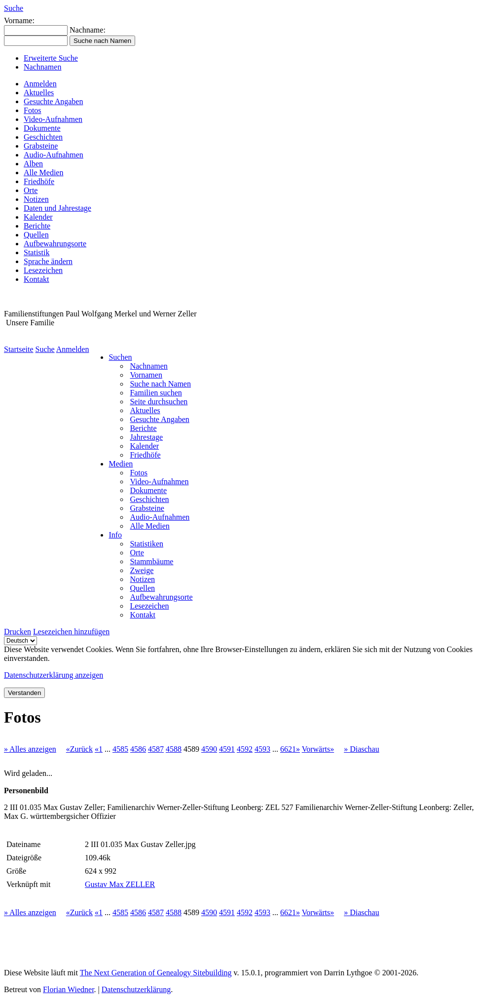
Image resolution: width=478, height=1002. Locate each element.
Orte (30, 190)
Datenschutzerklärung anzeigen (53, 675)
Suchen (120, 357)
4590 (209, 749)
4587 (156, 749)
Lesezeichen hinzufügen (71, 631)
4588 (174, 749)
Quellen (36, 235)
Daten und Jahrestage (57, 208)
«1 (99, 749)
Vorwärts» (318, 749)
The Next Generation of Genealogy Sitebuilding (156, 972)
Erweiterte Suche (51, 58)
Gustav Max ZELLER (120, 884)
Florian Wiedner (68, 989)
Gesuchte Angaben (53, 101)
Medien (121, 464)
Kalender (38, 217)
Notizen (36, 199)
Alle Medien (43, 172)
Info (115, 535)
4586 (138, 749)
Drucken (17, 631)
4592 (245, 749)
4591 (227, 749)
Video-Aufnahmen (53, 119)
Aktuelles (39, 92)
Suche (13, 8)
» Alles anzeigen (30, 749)
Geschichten (43, 137)
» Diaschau (361, 749)
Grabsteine (41, 146)
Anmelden (40, 83)
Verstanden (24, 692)
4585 (120, 749)
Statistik (36, 252)
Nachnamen (42, 67)
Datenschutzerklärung (136, 989)
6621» (290, 749)
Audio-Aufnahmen (53, 155)
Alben (33, 163)
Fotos (32, 110)
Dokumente (42, 128)
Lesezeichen (43, 270)
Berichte (37, 226)
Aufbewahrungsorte (55, 243)
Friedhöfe (39, 181)
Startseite (19, 349)
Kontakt (36, 279)
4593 (262, 749)
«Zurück (79, 749)
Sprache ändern (48, 261)
